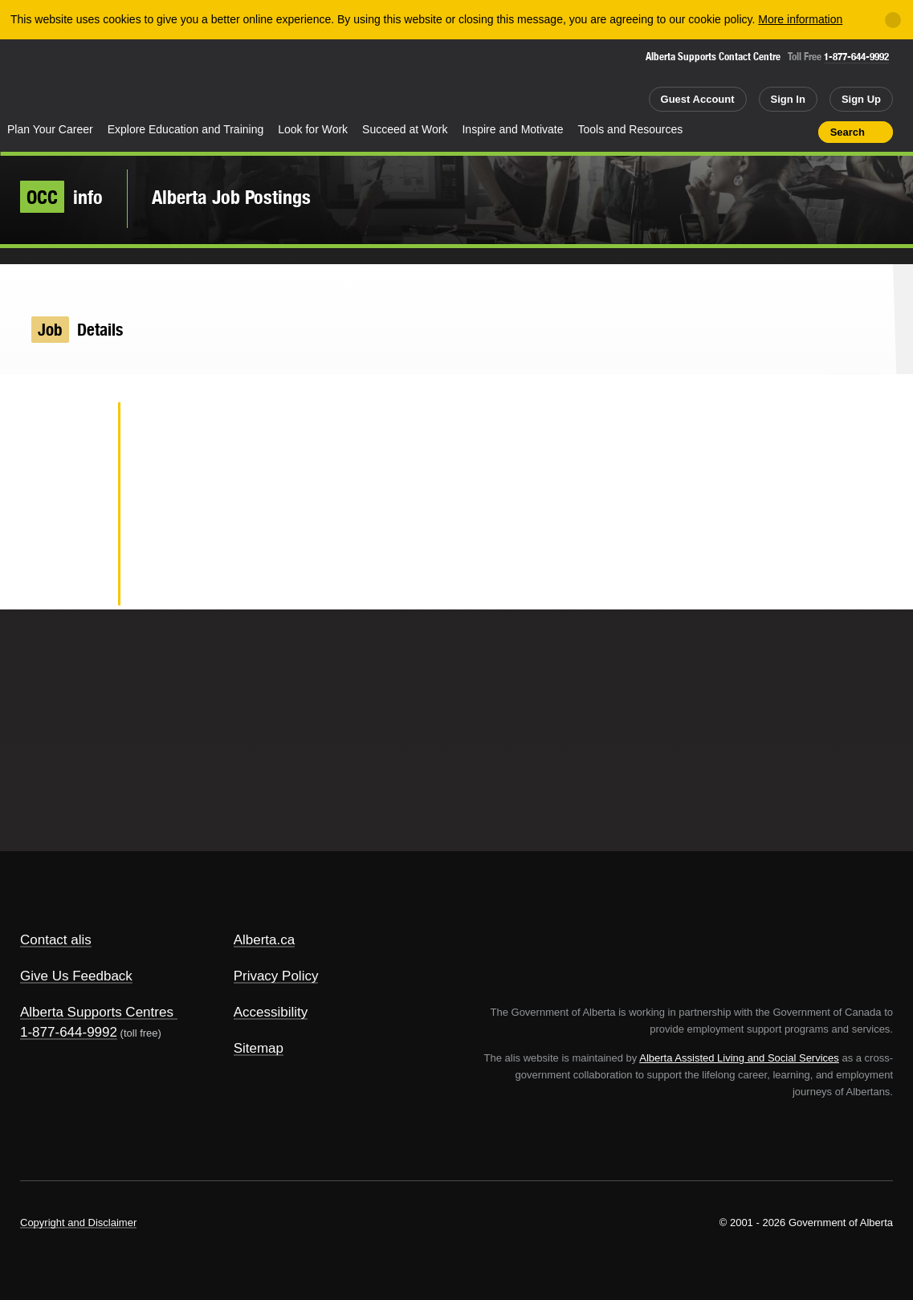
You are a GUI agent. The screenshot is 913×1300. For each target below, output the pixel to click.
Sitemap (258, 1048)
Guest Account (698, 99)
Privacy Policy (276, 976)
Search (847, 132)
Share (714, 132)
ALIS (166, 79)
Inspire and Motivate (512, 129)
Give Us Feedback (76, 976)
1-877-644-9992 (856, 57)
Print (800, 132)
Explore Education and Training (186, 129)
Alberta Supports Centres (96, 1012)
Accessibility (271, 1012)
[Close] (893, 20)
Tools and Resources (630, 129)
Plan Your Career (50, 129)
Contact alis (56, 939)
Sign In (788, 99)
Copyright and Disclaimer (78, 1222)
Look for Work (313, 129)
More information (800, 19)
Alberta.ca (265, 939)
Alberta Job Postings (231, 196)
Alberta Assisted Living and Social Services (739, 1058)
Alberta (63, 81)
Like (771, 131)
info (61, 196)
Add (743, 132)
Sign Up (861, 99)
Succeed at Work (404, 129)
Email (80, 583)
